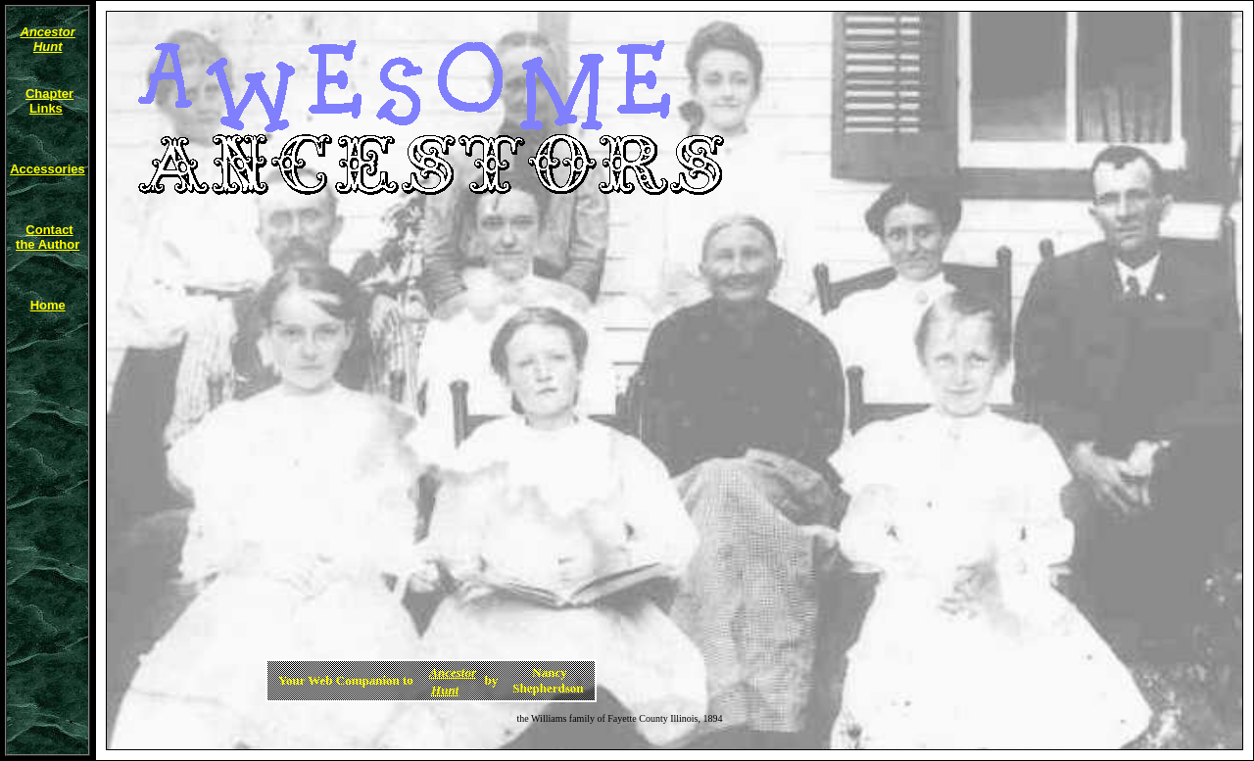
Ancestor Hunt (48, 39)
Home (48, 305)
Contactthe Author (47, 237)
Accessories (47, 169)
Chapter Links (49, 101)
